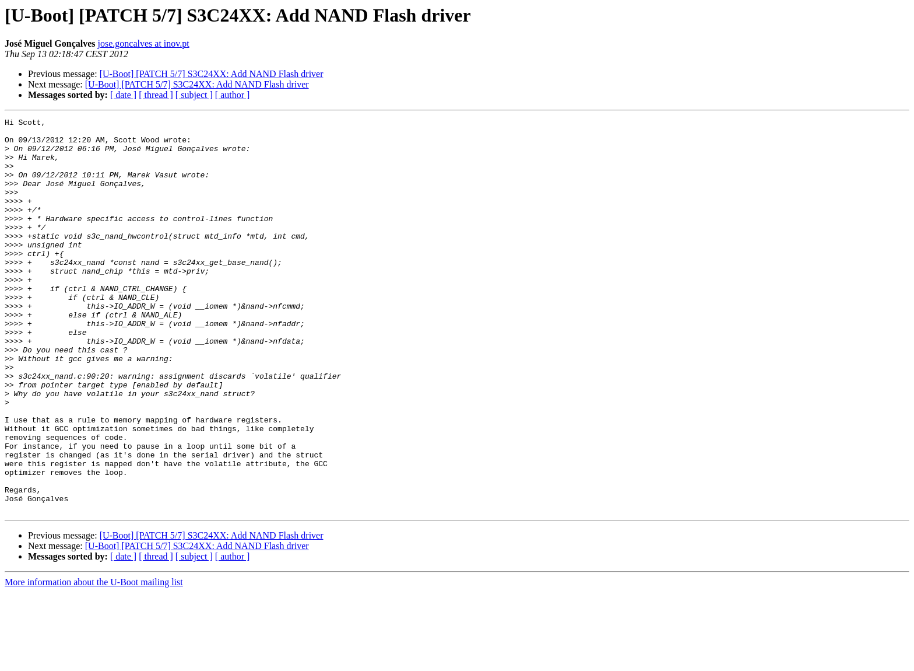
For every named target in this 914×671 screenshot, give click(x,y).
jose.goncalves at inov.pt (143, 43)
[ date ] (123, 95)
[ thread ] (156, 95)
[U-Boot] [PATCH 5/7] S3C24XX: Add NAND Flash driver (212, 74)
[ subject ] (194, 95)
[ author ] (232, 95)
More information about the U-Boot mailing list (94, 661)
